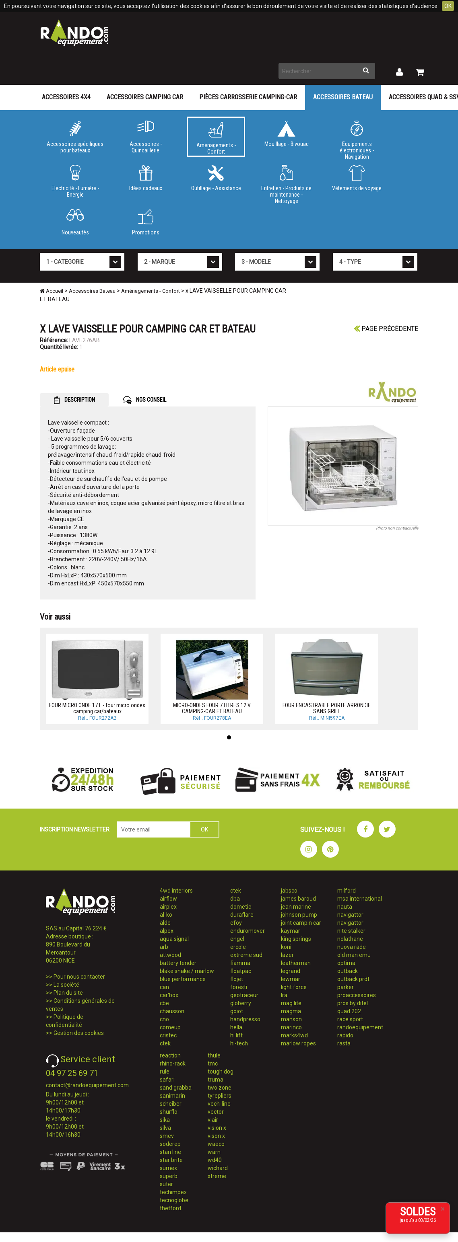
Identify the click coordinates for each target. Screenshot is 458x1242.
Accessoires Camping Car (145, 97)
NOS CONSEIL (144, 400)
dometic (240, 906)
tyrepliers (219, 1095)
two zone (219, 1087)
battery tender (178, 963)
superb (168, 1176)
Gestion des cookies (79, 1033)
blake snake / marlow (187, 971)
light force (294, 987)
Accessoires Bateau (343, 97)
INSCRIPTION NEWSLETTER (74, 829)
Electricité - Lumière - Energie (75, 181)
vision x (217, 1128)
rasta (344, 1043)
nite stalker (351, 931)
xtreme (217, 1176)
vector (216, 1112)
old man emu (354, 955)
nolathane (350, 939)
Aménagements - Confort (216, 138)
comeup (170, 1027)
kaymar (290, 931)
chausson (172, 1011)
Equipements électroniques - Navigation (356, 139)
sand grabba (176, 1087)
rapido (345, 1035)
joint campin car (301, 923)
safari (167, 1079)
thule (214, 1055)
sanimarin (172, 1095)
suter (166, 1184)
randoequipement (360, 1027)
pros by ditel (352, 1003)
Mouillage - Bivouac (286, 134)
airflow (168, 898)
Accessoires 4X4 (66, 97)
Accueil (51, 291)
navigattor (350, 914)
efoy (236, 923)
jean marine (296, 906)
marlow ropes (298, 1043)
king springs (296, 939)
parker (345, 987)
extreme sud (246, 955)
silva (165, 1128)
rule (164, 1071)
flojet (236, 979)
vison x (216, 1136)
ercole (238, 947)
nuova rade (351, 947)
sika (165, 1120)
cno (164, 1019)
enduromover (247, 931)
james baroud (298, 898)
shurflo (168, 1112)
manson (291, 1019)
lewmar (290, 979)
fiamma (240, 963)
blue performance (183, 979)
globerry (240, 1003)
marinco (291, 1027)
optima (346, 963)
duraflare (242, 914)
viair (213, 1120)
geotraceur (244, 995)
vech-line (219, 1103)
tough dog (220, 1071)
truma (215, 1079)
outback (347, 971)
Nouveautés (75, 222)
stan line (170, 1152)
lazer (287, 955)
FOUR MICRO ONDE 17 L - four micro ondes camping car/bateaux (97, 708)
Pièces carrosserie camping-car (248, 97)
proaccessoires (356, 995)
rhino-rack (173, 1063)
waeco (216, 1144)
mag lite (291, 1003)
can (164, 987)
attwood (170, 955)
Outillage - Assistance (216, 178)
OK (448, 6)
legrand (290, 971)
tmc (213, 1063)
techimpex (173, 1192)
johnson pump (299, 914)
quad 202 (349, 1011)
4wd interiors (176, 890)
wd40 (215, 1160)
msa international (359, 898)
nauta (344, 906)
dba (235, 898)
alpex (166, 931)
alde (165, 923)
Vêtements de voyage (356, 178)
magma (291, 1011)
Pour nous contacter (79, 976)
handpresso (245, 1019)
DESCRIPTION (74, 400)
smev (167, 1136)
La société (66, 984)
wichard (218, 1168)
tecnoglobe (174, 1200)
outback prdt (353, 979)
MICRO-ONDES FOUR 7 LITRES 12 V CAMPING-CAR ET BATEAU (212, 708)
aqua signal (174, 939)
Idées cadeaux (145, 178)
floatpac (240, 971)
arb (164, 947)
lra (284, 995)
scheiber (171, 1103)
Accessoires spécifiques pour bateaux (75, 137)
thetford (170, 1208)
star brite (171, 1160)
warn (214, 1152)
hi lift (236, 1035)
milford (346, 890)
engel (237, 939)
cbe (164, 1003)
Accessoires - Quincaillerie (145, 137)
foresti (238, 987)
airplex (168, 906)
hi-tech (239, 1043)
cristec (168, 1035)
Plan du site (68, 992)
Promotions (145, 222)
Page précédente (386, 329)
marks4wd (294, 1035)
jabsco (289, 890)
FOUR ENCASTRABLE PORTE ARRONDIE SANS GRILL (327, 708)
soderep (170, 1144)
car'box (169, 995)
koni (286, 947)
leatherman (296, 963)
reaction (170, 1055)
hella (236, 1027)
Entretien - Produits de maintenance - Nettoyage (286, 183)
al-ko (166, 914)
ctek (165, 1043)
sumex (168, 1168)
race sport (350, 1019)
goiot (236, 1011)
